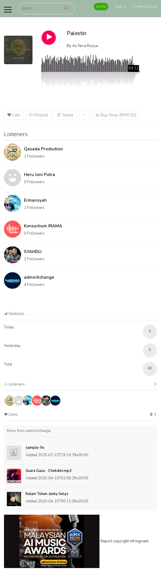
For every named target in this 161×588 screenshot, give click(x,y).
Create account (145, 6)
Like (13, 115)
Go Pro (101, 6)
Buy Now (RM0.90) (116, 115)
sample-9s (35, 447)
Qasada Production (43, 149)
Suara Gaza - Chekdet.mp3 (49, 470)
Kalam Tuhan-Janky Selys (47, 493)
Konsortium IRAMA (43, 226)
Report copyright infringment (124, 541)
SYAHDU (33, 251)
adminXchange (39, 277)
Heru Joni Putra (39, 174)
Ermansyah (35, 200)
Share (65, 115)
